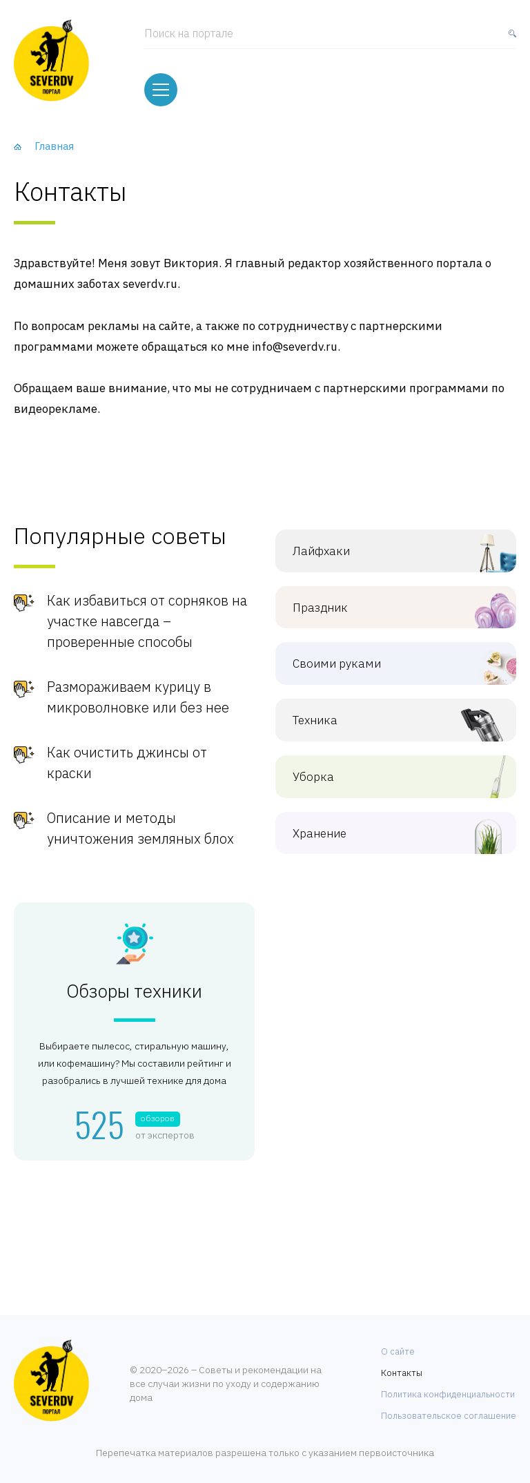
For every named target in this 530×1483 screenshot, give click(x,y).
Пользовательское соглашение (448, 1407)
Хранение (385, 825)
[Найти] (509, 37)
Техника (385, 712)
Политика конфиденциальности (448, 1386)
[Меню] (160, 83)
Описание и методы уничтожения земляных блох (140, 820)
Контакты (401, 1364)
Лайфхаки (385, 543)
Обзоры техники (134, 983)
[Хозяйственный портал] (51, 58)
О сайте (398, 1343)
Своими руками (385, 656)
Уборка (385, 769)
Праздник (385, 599)
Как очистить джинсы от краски (127, 755)
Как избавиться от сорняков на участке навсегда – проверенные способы (147, 613)
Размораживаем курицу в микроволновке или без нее (138, 689)
